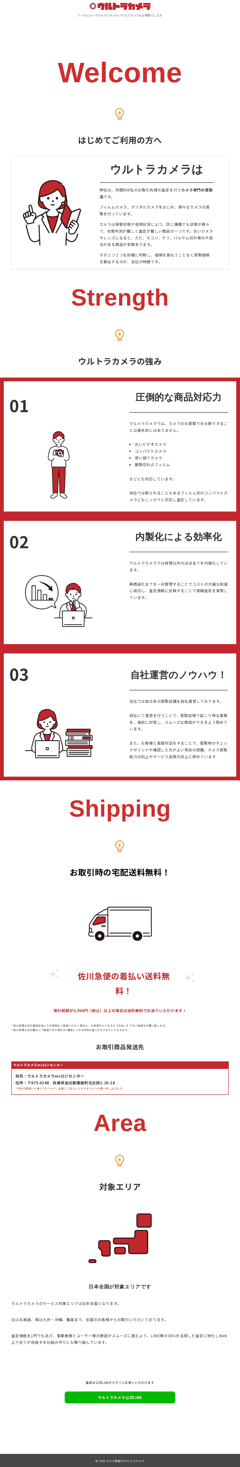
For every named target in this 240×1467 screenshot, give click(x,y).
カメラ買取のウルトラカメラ (125, 1461)
